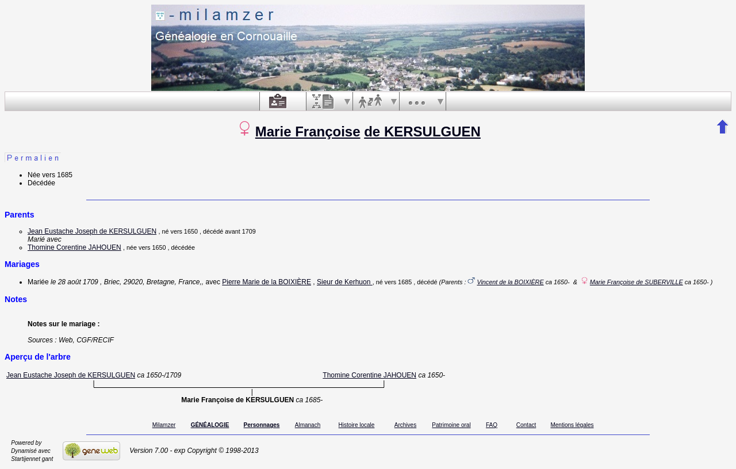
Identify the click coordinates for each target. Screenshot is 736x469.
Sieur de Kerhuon (345, 282)
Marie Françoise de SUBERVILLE (636, 282)
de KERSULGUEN (422, 131)
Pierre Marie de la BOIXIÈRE (266, 282)
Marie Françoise (308, 131)
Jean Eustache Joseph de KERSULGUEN (92, 231)
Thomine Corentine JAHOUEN (74, 247)
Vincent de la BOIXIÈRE (510, 282)
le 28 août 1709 (74, 282)
